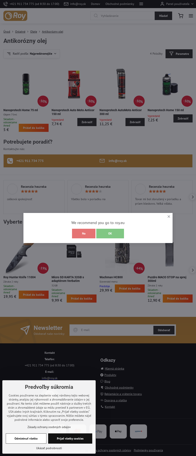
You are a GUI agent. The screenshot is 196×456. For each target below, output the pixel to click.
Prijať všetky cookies (70, 438)
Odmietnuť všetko (26, 438)
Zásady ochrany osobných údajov (49, 427)
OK (110, 233)
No (84, 233)
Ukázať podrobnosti (49, 448)
